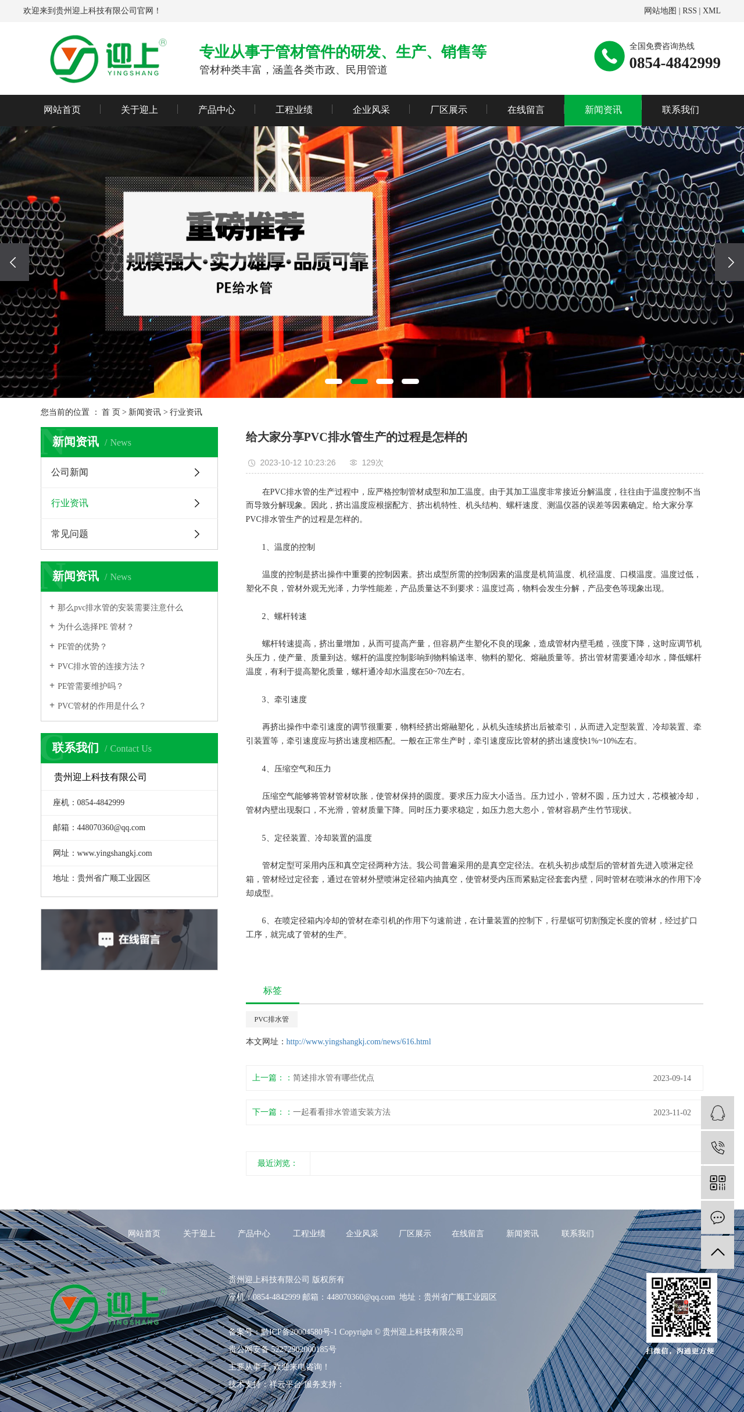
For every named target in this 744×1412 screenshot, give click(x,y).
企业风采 (371, 110)
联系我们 (680, 110)
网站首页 (62, 110)
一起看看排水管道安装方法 (342, 1112)
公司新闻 (69, 472)
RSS (689, 10)
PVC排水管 (272, 1019)
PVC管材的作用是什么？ (102, 706)
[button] (333, 381)
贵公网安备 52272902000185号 (282, 1349)
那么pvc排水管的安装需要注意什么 (120, 607)
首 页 (111, 412)
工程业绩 (294, 110)
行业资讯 (186, 412)
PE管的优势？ (83, 646)
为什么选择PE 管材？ (96, 627)
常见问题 (69, 534)
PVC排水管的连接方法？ (102, 666)
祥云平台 (285, 1384)
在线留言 (526, 110)
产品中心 (216, 110)
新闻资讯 (603, 110)
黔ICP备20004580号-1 (299, 1332)
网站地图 (660, 10)
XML (712, 10)
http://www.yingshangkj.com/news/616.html (359, 1041)
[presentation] (14, 262)
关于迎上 (139, 110)
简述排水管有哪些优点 (333, 1077)
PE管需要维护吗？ (91, 686)
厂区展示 (448, 110)
